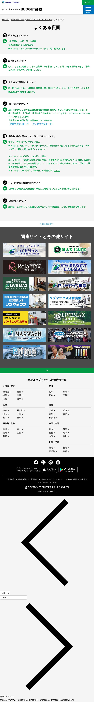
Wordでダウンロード (42, 124)
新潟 (5, 429)
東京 (5, 410)
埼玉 (5, 414)
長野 (5, 436)
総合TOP (5, 20)
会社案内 (83, 479)
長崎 (65, 448)
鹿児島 (52, 451)
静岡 (65, 392)
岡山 (51, 429)
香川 (65, 436)
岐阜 (51, 392)
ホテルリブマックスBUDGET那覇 (39, 20)
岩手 (5, 395)
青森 (19, 392)
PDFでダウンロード (19, 124)
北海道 (6, 392)
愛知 (51, 395)
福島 (19, 399)
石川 (5, 433)
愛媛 (51, 433)
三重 (65, 395)
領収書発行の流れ (45, 479)
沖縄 (65, 451)
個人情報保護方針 (22, 479)
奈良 (65, 414)
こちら (57, 170)
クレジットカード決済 (62, 479)
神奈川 (20, 410)
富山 (19, 429)
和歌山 (52, 417)
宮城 (19, 395)
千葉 (19, 414)
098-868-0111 (47, 224)
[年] (13, 597)
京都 (51, 414)
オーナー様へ (43, 482)
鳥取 (65, 433)
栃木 (5, 417)
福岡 (51, 448)
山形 (5, 399)
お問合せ (75, 479)
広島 (65, 429)
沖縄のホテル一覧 (17, 20)
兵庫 (65, 410)
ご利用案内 (10, 479)
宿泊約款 (34, 479)
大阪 (51, 410)
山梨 (19, 433)
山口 (51, 436)
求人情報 (52, 482)
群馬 (19, 417)
